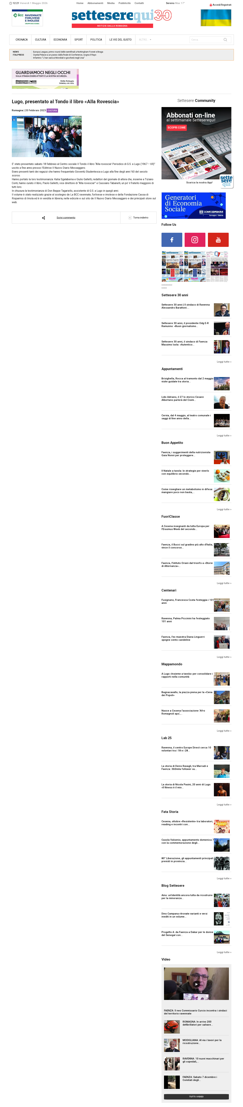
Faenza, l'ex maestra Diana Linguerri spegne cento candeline (183, 638)
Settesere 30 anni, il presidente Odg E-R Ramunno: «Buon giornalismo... (185, 325)
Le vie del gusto (120, 39)
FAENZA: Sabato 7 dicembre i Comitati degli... (200, 1079)
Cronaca (22, 39)
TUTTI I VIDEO (196, 1096)
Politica (96, 39)
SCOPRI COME (177, 127)
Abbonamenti (95, 3)
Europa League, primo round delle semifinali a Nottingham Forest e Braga (68, 52)
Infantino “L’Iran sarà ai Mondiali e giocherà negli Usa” (59, 58)
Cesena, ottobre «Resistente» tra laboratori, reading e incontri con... (187, 823)
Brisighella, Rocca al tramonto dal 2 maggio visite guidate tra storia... (187, 380)
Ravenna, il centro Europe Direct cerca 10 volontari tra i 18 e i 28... (186, 749)
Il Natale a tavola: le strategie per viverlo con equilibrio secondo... (185, 472)
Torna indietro (138, 217)
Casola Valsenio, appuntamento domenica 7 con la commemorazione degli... (188, 841)
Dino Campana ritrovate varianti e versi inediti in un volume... (184, 915)
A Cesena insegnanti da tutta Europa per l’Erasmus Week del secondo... (185, 528)
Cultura (40, 39)
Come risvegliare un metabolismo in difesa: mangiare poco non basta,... (187, 491)
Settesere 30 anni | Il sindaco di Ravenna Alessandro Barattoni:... (186, 306)
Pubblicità (125, 3)
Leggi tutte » (224, 361)
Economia (60, 39)
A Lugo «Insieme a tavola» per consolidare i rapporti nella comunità (187, 675)
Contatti (139, 3)
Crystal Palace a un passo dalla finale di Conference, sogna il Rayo (64, 55)
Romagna (17, 110)
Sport (79, 39)
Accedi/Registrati (220, 4)
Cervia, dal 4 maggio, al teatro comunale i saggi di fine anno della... (186, 417)
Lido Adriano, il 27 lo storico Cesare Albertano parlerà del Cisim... (183, 398)
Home (80, 3)
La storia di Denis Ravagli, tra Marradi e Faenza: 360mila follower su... (185, 768)
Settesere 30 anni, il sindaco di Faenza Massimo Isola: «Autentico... (184, 343)
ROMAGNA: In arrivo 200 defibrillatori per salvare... (198, 1023)
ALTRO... (143, 39)
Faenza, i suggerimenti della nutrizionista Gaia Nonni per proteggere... (186, 454)
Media (111, 3)
